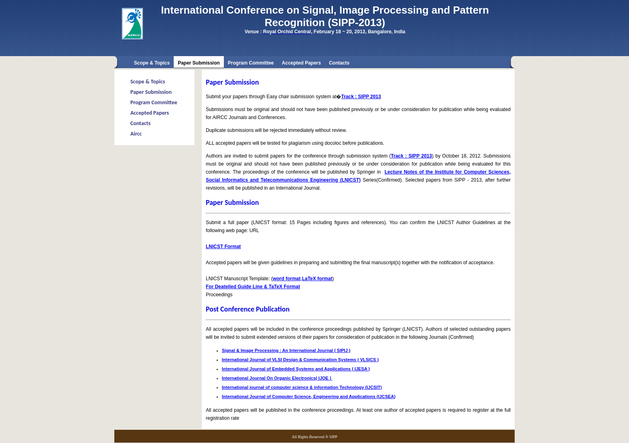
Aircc (136, 133)
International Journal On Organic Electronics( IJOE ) (277, 378)
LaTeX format (317, 278)
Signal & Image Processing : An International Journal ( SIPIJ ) (286, 350)
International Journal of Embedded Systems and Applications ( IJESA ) (296, 368)
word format (286, 278)
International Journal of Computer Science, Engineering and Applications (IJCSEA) (309, 396)
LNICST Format (223, 246)
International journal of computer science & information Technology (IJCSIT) (302, 387)
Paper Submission (151, 92)
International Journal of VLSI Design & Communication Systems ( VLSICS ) (300, 359)
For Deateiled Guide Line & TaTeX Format (253, 286)
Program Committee (251, 63)
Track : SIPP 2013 (361, 96)
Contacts (339, 63)
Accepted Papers (301, 63)
